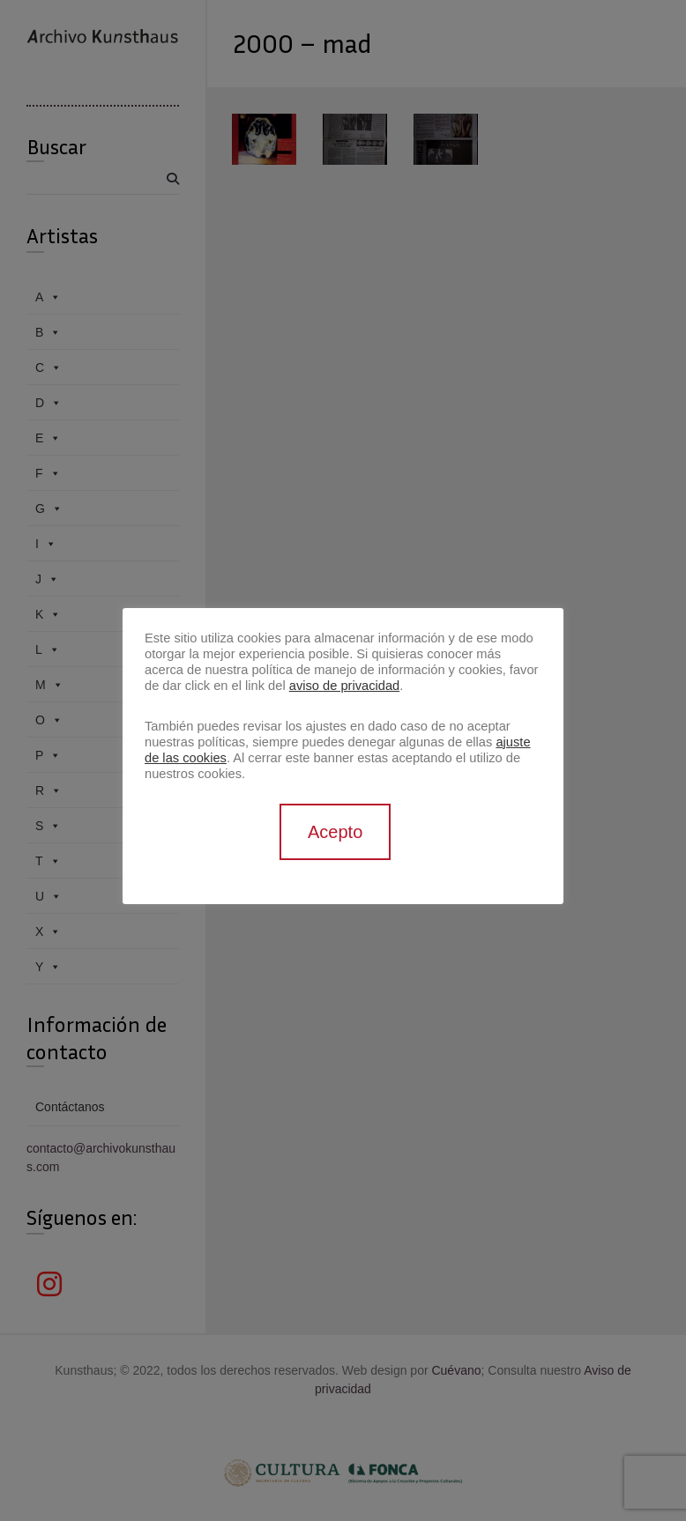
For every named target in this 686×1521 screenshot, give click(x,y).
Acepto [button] (335, 832)
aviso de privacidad (344, 686)
